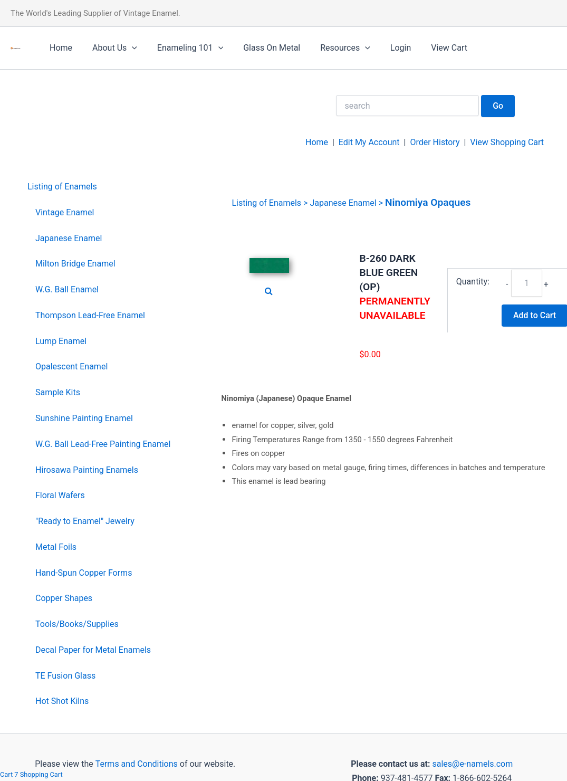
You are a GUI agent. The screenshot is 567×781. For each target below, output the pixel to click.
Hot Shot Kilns (62, 701)
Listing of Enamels (62, 187)
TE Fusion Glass (65, 676)
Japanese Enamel (68, 238)
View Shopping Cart (507, 142)
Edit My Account (369, 142)
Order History (434, 142)
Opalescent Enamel (71, 366)
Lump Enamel (61, 341)
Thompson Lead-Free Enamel (90, 315)
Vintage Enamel (64, 212)
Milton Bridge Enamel (75, 264)
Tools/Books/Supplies (77, 624)
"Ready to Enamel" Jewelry (84, 521)
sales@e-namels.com (472, 764)
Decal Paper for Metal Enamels (93, 650)
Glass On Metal (260, 48)
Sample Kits (57, 392)
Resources (331, 48)
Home (59, 48)
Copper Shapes (63, 598)
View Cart (428, 48)
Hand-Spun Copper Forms (83, 573)
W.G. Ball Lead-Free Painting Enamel (102, 444)
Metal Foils (55, 547)
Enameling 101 (182, 48)
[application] (127, 48)
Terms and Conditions (135, 764)
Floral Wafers (60, 495)
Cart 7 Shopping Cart (31, 774)
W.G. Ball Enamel (67, 289)
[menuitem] (99, 187)
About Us (110, 48)
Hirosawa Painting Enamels (86, 470)
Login (383, 48)
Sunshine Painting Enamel (84, 418)
